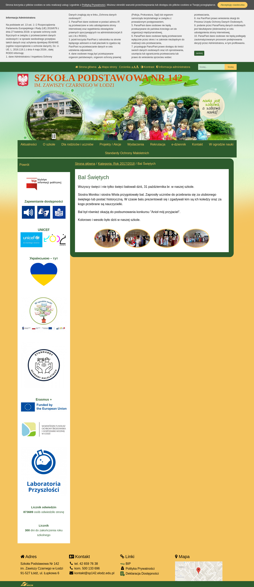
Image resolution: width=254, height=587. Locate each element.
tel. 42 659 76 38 (83, 563)
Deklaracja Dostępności (139, 573)
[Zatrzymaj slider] (54, 136)
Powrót (24, 164)
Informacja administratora (173, 67)
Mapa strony (107, 67)
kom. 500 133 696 (84, 568)
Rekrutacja (157, 144)
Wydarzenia (135, 144)
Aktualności (29, 144)
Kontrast (147, 67)
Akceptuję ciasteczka (232, 4)
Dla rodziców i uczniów (77, 144)
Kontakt (197, 144)
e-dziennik (179, 144)
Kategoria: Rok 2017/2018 (116, 163)
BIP (125, 563)
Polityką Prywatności (93, 4)
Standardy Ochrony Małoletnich (127, 153)
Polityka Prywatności (137, 568)
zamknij (199, 53)
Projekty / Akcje (110, 144)
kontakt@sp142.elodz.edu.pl (91, 573)
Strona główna (85, 67)
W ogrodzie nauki (221, 144)
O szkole (49, 144)
